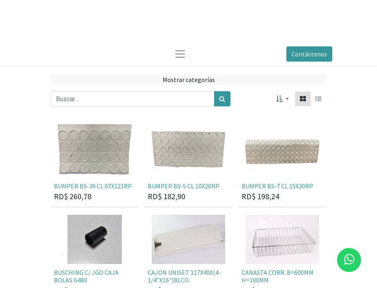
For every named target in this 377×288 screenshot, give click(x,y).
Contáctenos (309, 54)
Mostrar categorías (189, 80)
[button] (282, 99)
